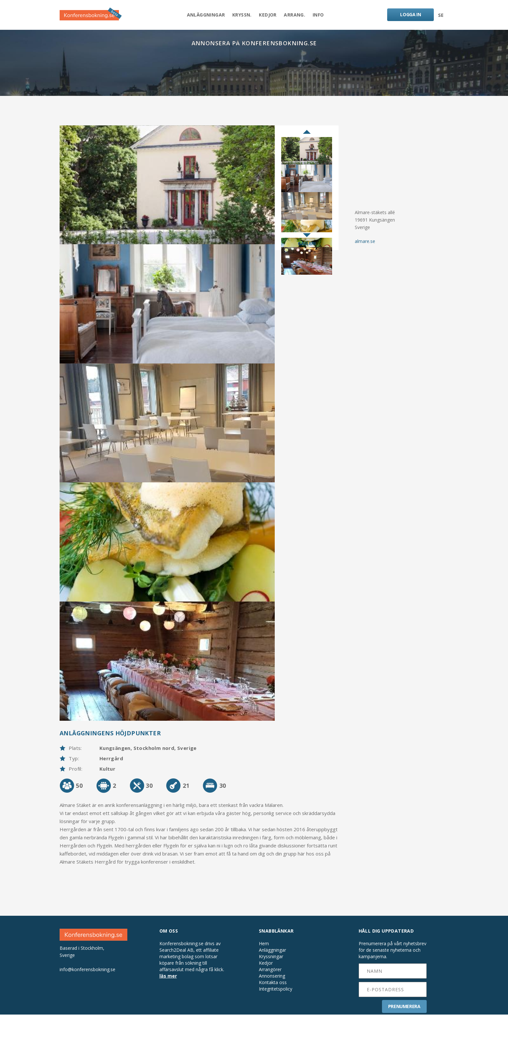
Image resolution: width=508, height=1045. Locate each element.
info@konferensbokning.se (87, 999)
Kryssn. (241, 15)
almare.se (365, 243)
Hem (264, 974)
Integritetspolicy (275, 1019)
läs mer (168, 1006)
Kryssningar (271, 987)
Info (320, 15)
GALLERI (306, 245)
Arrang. (295, 15)
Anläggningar (204, 15)
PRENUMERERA (404, 1037)
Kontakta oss (273, 1013)
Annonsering (272, 1006)
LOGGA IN (410, 15)
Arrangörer (270, 1000)
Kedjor (267, 15)
